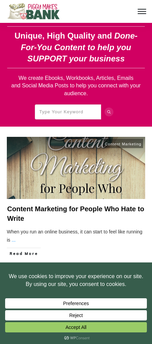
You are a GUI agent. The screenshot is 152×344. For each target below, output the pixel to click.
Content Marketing (123, 144)
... (14, 240)
